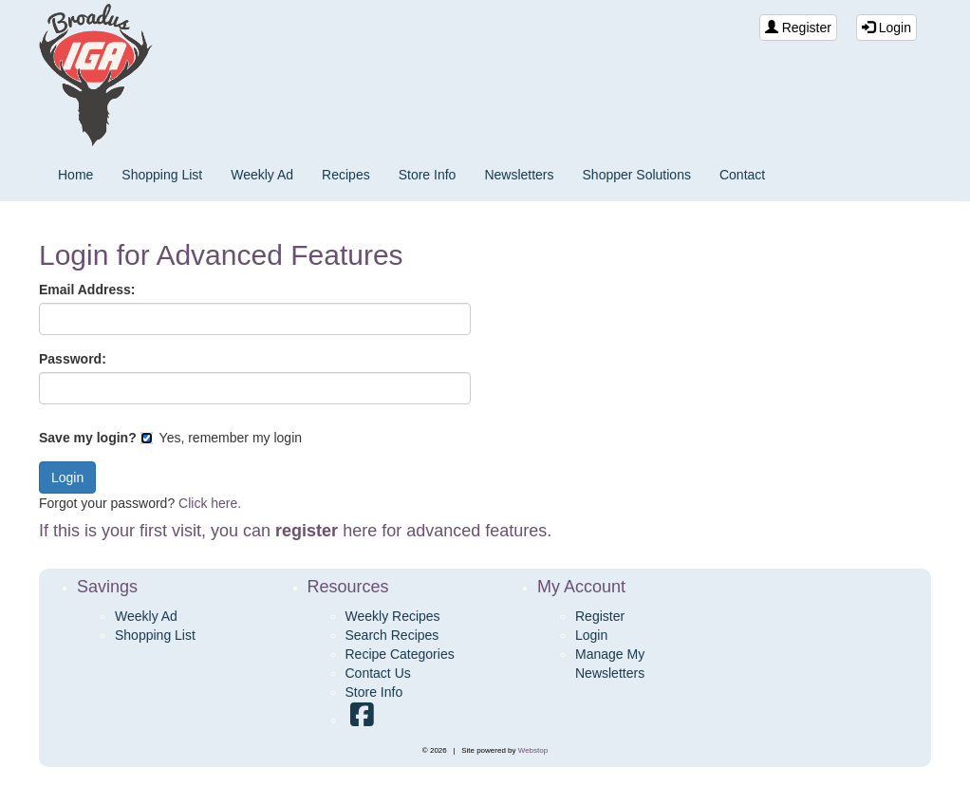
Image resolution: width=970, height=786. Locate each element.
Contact (742, 174)
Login (886, 27)
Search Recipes (392, 635)
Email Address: (87, 289)
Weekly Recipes (392, 616)
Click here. (209, 503)
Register (798, 27)
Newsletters (518, 174)
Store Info (428, 174)
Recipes (346, 174)
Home (75, 174)
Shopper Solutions (637, 174)
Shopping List (161, 174)
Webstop (533, 750)
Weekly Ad (262, 174)
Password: (72, 358)
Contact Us (378, 673)
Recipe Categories (400, 654)
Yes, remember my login (221, 437)
